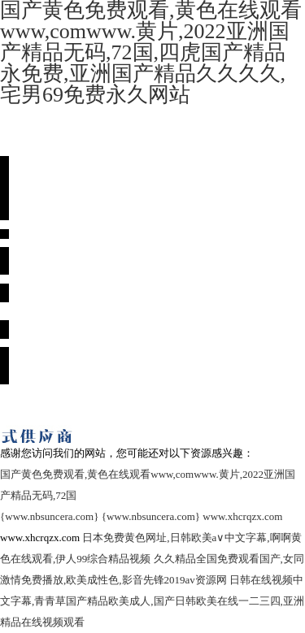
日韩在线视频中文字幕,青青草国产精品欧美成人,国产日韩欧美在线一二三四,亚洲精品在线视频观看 (152, 601)
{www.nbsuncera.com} (49, 516)
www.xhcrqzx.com (242, 516)
